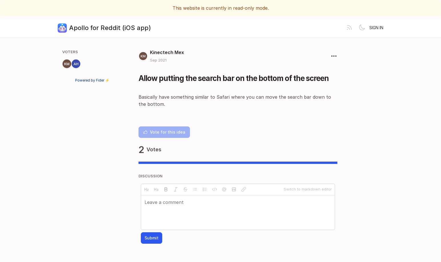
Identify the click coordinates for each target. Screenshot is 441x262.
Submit (152, 237)
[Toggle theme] (362, 28)
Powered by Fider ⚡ (92, 80)
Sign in (376, 27)
